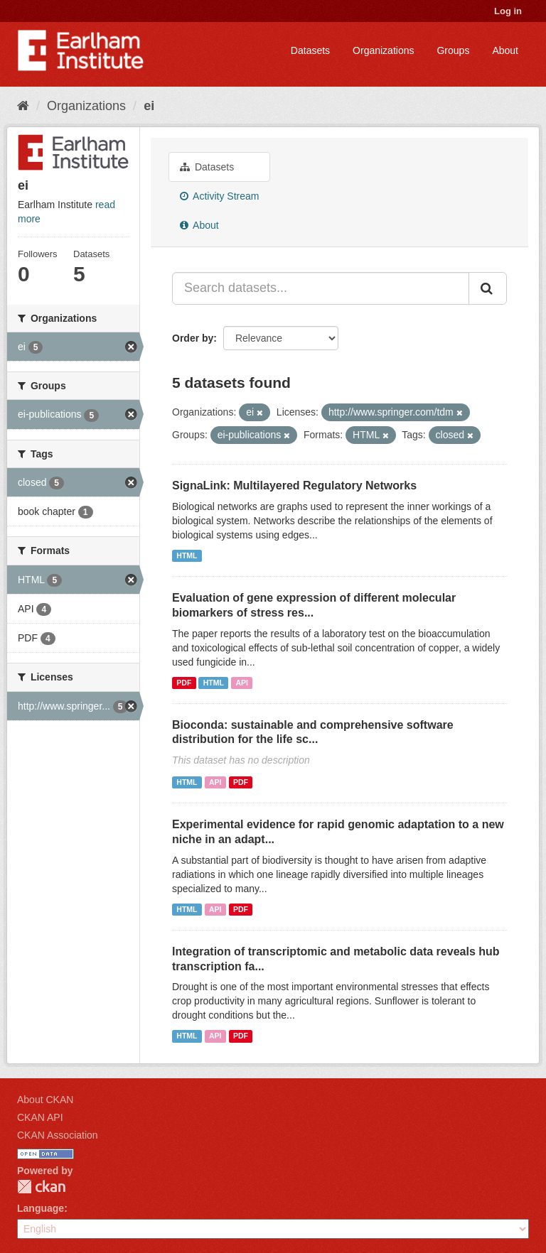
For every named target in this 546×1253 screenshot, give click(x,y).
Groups (453, 50)
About (505, 50)
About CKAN (45, 1099)
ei (149, 106)
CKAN (41, 1186)
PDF (183, 682)
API (241, 682)
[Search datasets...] (320, 288)
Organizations (383, 50)
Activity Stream (219, 196)
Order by (192, 338)
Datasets (310, 50)
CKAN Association (57, 1135)
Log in (508, 11)
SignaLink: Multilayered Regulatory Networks (294, 485)
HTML (186, 555)
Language (40, 1208)
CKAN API (40, 1117)
